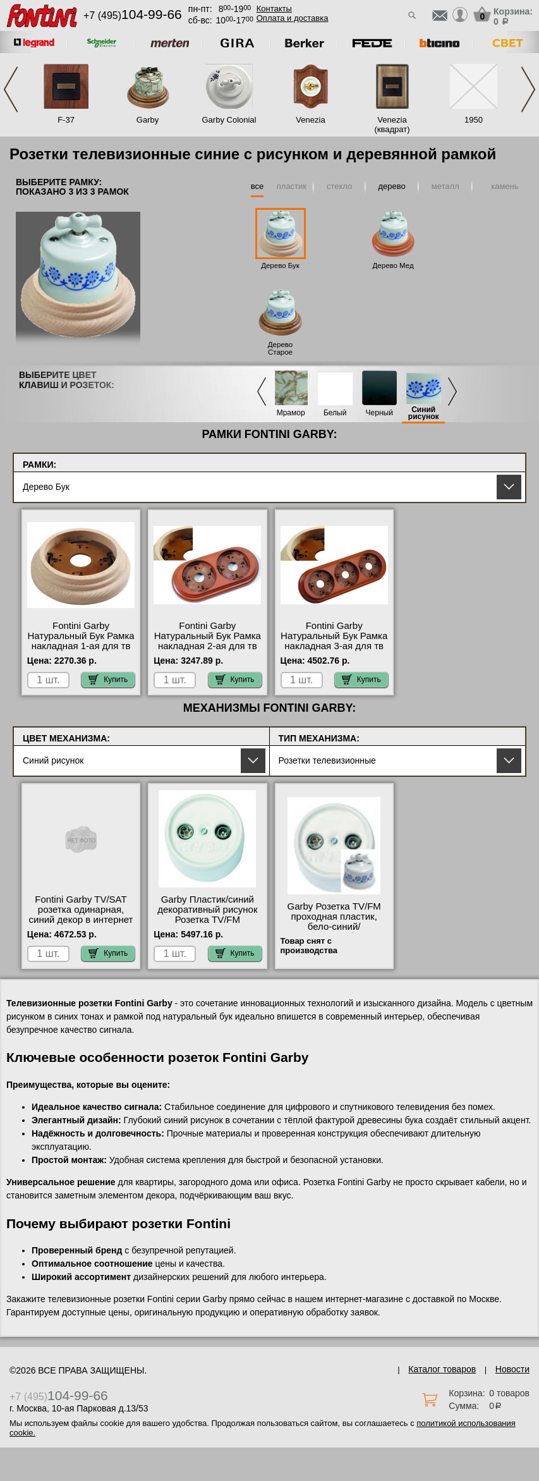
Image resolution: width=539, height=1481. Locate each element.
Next (528, 89)
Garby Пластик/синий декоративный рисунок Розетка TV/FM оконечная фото (207, 914)
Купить (108, 679)
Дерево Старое (280, 348)
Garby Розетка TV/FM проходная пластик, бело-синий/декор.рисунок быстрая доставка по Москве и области (334, 931)
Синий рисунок (423, 413)
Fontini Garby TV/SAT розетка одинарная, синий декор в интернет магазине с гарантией (81, 914)
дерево (392, 186)
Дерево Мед (393, 265)
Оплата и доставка (293, 18)
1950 (473, 120)
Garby (147, 120)
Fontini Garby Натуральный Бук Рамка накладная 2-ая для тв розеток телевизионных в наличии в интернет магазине (207, 651)
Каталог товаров (442, 1369)
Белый (335, 413)
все (257, 186)
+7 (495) (132, 15)
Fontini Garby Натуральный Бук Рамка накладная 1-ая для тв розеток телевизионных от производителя (80, 646)
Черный (379, 413)
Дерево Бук (280, 265)
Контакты (274, 8)
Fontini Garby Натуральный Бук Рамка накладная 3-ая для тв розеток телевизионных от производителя (334, 646)
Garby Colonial (229, 120)
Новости (512, 1369)
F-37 (66, 120)
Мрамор (291, 413)
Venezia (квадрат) (391, 124)
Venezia (310, 120)
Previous (10, 89)
